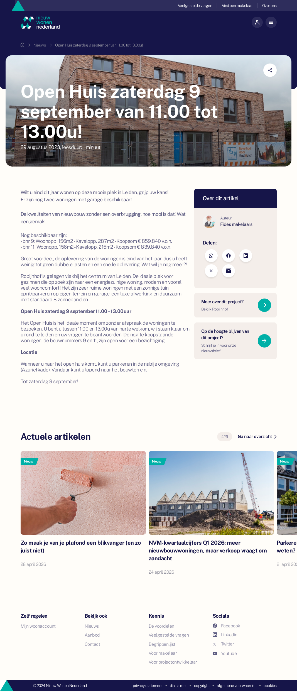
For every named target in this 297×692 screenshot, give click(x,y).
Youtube (225, 653)
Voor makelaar (163, 653)
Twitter (223, 644)
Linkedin (225, 634)
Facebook (226, 626)
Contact (92, 644)
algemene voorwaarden (236, 685)
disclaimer (178, 685)
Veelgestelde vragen (195, 5)
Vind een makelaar (237, 5)
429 (224, 436)
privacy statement (148, 685)
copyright (202, 685)
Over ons (269, 5)
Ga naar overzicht (257, 436)
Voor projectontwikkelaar (173, 662)
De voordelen (161, 626)
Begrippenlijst (162, 644)
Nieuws (39, 45)
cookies (270, 685)
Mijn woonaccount (38, 626)
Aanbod (92, 635)
